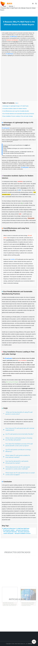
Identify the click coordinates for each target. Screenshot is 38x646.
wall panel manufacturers (22, 530)
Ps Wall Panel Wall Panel (22, 528)
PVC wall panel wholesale (10, 531)
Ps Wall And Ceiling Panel (9, 528)
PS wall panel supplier (9, 530)
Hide (17, 103)
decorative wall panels (23, 531)
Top (34, 642)
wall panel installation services (22, 533)
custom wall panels (8, 533)
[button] (32, 4)
